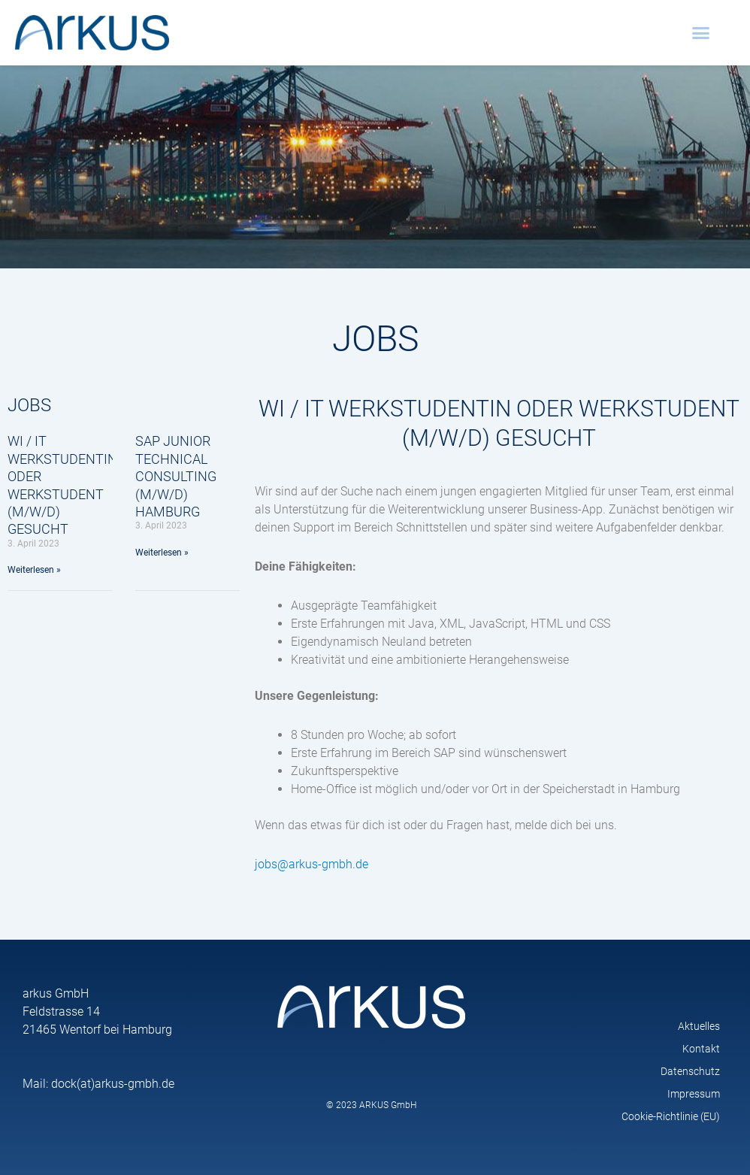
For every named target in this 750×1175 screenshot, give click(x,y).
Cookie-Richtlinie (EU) (670, 1116)
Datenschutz (690, 1071)
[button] (701, 33)
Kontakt (701, 1049)
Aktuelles (699, 1026)
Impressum (693, 1094)
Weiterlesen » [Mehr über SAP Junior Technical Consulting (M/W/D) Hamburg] (162, 552)
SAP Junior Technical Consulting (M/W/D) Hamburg (175, 476)
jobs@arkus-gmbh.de (311, 864)
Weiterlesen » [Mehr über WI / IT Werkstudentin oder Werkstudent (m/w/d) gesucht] (34, 570)
